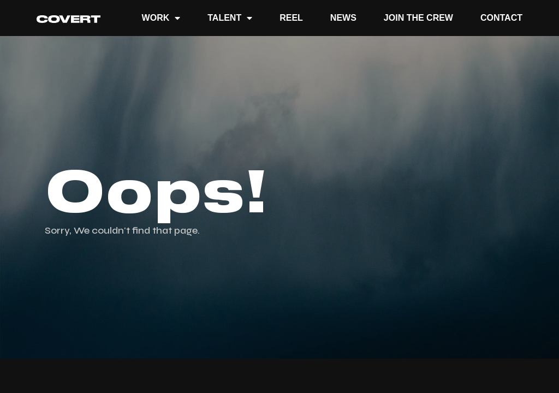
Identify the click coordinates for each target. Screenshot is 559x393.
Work (161, 18)
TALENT (229, 18)
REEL (291, 17)
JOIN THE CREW (418, 17)
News (343, 17)
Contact (501, 17)
